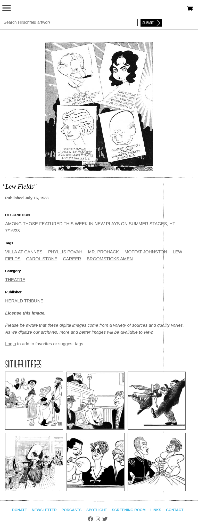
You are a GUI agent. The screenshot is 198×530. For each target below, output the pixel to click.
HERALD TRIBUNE (24, 301)
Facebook (90, 518)
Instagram (98, 518)
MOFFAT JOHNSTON (146, 252)
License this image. (25, 313)
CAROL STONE (41, 258)
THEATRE (15, 279)
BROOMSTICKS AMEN (110, 258)
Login (10, 343)
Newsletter (44, 510)
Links (155, 510)
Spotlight (96, 510)
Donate (19, 510)
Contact (174, 510)
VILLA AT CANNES (24, 252)
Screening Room (129, 510)
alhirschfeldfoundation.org (22, 8)
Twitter (105, 518)
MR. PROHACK (103, 252)
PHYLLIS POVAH (65, 252)
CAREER (72, 258)
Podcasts (72, 510)
